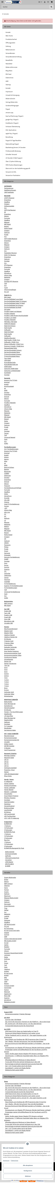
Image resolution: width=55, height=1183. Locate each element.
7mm (6, 678)
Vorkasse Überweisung (13, 126)
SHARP (6, 559)
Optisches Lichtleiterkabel (12, 371)
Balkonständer (9, 852)
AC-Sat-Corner (8, 973)
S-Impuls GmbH (9, 986)
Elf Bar (6, 879)
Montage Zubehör (9, 755)
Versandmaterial (9, 806)
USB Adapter (9, 862)
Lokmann (7, 955)
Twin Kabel (7, 358)
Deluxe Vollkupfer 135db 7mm (14, 344)
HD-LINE (6, 500)
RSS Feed (8, 74)
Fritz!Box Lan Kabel (10, 318)
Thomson (7, 579)
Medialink (7, 277)
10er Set (6, 665)
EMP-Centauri (8, 884)
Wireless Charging (9, 798)
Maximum (7, 896)
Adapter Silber (8, 633)
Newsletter (9, 64)
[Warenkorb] (52, 2)
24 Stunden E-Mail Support (14, 158)
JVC (5, 516)
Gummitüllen (8, 645)
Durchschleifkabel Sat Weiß (12, 307)
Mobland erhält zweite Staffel (14, 1070)
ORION (6, 543)
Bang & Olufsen (9, 467)
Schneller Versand (11, 154)
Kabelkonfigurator (9, 338)
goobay (6, 971)
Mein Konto (9, 36)
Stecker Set (7, 661)
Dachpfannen (8, 706)
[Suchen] (25, 7)
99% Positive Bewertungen (14, 165)
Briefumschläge (9, 808)
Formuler (7, 218)
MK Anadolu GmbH (10, 941)
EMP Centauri (8, 603)
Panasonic (7, 545)
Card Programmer (9, 750)
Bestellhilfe (9, 60)
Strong (6, 565)
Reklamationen (10, 50)
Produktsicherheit (11, 39)
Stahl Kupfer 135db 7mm (12, 340)
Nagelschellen (8, 720)
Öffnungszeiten (10, 43)
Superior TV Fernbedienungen (13, 586)
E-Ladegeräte (8, 781)
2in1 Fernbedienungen (11, 449)
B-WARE (7, 866)
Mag (5, 977)
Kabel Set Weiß (8, 332)
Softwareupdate (9, 206)
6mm (6, 672)
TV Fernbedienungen (10, 588)
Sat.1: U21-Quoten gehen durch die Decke (18, 1066)
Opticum (7, 232)
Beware (6, 469)
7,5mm (6, 686)
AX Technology (8, 928)
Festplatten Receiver (10, 253)
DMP (5, 937)
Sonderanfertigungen (12, 105)
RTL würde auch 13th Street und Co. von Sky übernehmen (23, 1024)
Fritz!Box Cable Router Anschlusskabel (16, 315)
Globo (6, 494)
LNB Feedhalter (9, 192)
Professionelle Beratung (13, 151)
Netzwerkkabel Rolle (10, 348)
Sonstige (6, 261)
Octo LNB (7, 619)
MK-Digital (7, 224)
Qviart (6, 551)
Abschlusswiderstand (10, 629)
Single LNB (7, 611)
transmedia (7, 988)
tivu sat (6, 292)
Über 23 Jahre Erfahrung (13, 161)
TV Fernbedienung (10, 584)
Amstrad (6, 382)
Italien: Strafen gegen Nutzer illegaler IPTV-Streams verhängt (24, 1054)
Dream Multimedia (10, 877)
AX (5, 212)
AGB (7, 81)
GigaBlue (7, 202)
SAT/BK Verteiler (9, 746)
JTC (5, 514)
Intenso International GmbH (13, 939)
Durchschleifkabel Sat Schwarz (13, 305)
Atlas (5, 461)
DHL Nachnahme (11, 130)
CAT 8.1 (6, 766)
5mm (6, 669)
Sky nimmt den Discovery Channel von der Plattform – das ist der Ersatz (27, 1022)
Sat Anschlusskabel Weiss (12, 352)
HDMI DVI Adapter (10, 324)
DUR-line (7, 959)
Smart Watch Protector (11, 796)
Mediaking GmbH (9, 1002)
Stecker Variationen (10, 663)
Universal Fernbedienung (12, 592)
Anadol (6, 384)
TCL (5, 571)
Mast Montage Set (9, 718)
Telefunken (7, 575)
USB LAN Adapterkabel (11, 774)
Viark (5, 439)
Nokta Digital (8, 228)
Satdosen (7, 722)
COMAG (6, 473)
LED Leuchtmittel (9, 814)
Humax (6, 506)
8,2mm (6, 690)
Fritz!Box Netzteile (10, 320)
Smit (5, 961)
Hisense (6, 502)
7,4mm (6, 684)
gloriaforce (7, 1000)
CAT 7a (6, 764)
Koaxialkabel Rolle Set (11, 364)
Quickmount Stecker (10, 657)
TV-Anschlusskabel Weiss (12, 356)
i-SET (5, 508)
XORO (6, 443)
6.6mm (6, 674)
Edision (6, 216)
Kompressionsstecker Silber (12, 655)
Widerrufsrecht (10, 98)
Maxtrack (7, 992)
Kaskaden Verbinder (10, 647)
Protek (6, 234)
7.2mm (6, 680)
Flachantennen (8, 188)
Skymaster (7, 904)
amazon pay (9, 112)
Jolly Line (7, 512)
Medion (6, 526)
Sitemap (8, 84)
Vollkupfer (7, 330)
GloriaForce (7, 496)
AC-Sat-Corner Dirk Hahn (12, 930)
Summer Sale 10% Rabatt (13, 1019)
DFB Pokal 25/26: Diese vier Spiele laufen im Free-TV (21, 1031)
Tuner (6, 287)
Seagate (6, 932)
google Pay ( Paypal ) (12, 119)
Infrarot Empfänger (10, 289)
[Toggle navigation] (2, 1)
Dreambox (7, 200)
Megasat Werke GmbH (11, 898)
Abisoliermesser (9, 736)
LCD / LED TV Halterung (11, 818)
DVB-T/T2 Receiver (10, 255)
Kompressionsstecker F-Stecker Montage (18, 1014)
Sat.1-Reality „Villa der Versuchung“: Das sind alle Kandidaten (24, 1041)
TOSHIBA (7, 582)
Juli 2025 (7, 1017)
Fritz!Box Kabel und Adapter (13, 311)
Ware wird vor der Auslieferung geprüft (18, 168)
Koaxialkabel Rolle (10, 362)
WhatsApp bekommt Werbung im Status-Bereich (20, 1060)
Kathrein (6, 518)
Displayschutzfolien (10, 785)
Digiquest (7, 920)
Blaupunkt (7, 471)
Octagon (6, 204)
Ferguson (7, 486)
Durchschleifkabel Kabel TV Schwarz (15, 301)
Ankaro (6, 457)
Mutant (6, 226)
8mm (6, 688)
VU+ (5, 208)
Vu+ (5, 912)
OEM (5, 981)
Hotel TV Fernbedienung (11, 504)
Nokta (6, 421)
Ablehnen (28, 1176)
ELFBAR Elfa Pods (9, 832)
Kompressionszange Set (11, 740)
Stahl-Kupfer (8, 328)
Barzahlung (9, 137)
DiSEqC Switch (8, 744)
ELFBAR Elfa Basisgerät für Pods (14, 848)
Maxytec (6, 411)
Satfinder (8, 856)
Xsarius (6, 990)
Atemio (6, 459)
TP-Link (6, 926)
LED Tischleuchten (10, 816)
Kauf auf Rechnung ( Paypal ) (14, 116)
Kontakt (8, 32)
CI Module (7, 748)
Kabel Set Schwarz (9, 326)
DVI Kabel (7, 309)
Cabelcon (7, 969)
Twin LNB (7, 613)
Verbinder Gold (9, 692)
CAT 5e (6, 759)
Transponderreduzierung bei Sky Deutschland (19, 1026)
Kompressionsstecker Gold (12, 653)
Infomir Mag (8, 275)
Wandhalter (7, 728)
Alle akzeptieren (28, 1165)
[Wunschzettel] (48, 2)
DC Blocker (7, 639)
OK (5, 539)
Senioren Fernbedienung (12, 557)
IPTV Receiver (8, 265)
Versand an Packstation (13, 175)
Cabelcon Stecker (9, 635)
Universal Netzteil (9, 437)
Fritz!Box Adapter (9, 313)
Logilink (6, 916)
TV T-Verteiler (8, 726)
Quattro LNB (8, 615)
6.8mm (6, 676)
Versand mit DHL (11, 172)
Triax (5, 908)
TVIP (5, 283)
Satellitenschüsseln (10, 190)
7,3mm (6, 682)
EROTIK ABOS (9, 864)
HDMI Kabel (8, 366)
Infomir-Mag (8, 409)
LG (5, 520)
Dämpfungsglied (9, 708)
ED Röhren (7, 812)
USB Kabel (7, 360)
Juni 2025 (7, 1029)
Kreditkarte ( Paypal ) (12, 123)
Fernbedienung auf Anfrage (12, 488)
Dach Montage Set (9, 704)
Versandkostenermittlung (13, 57)
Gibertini (7, 886)
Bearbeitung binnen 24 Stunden (16, 147)
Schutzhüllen (8, 794)
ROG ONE (7, 996)
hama (6, 888)
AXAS (5, 390)
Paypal (8, 109)
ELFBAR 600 (8, 824)
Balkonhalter (8, 702)
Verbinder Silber (9, 694)
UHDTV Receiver (9, 198)
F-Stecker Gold (8, 641)
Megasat (6, 222)
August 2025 (8, 1012)
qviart (6, 429)
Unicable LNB (8, 623)
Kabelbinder (8, 714)
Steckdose (7, 804)
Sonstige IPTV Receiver (11, 281)
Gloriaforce (7, 273)
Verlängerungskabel (10, 768)
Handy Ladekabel (9, 788)
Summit (6, 567)
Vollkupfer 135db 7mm (11, 342)
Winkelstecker (8, 696)
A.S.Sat (6, 943)
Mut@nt (6, 947)
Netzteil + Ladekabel (10, 792)
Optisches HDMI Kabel (11, 368)
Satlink (6, 945)
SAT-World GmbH (9, 924)
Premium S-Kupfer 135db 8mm (14, 346)
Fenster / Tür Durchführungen (13, 712)
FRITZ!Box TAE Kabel (10, 322)
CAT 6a (6, 762)
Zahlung (8, 46)
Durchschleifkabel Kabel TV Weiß (14, 303)
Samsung (7, 553)
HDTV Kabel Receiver (10, 239)
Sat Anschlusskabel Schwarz (13, 350)
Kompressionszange (10, 738)
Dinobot (6, 392)
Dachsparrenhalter (11, 854)
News (6, 1081)
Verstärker (8, 860)
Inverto (6, 892)
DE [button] (39, 2)
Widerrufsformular (11, 67)
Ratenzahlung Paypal (12, 144)
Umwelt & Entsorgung (12, 95)
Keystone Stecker (9, 649)
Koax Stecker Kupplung (11, 651)
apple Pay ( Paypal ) (12, 133)
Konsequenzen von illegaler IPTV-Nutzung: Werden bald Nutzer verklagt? (27, 1047)
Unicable (7, 742)
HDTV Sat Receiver (10, 210)
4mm (6, 667)
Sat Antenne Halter (10, 730)
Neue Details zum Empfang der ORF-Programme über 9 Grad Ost (25, 1039)
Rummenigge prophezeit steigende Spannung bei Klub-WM (23, 1064)
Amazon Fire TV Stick (10, 380)
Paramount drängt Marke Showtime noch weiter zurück (22, 1033)
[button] (44, 2)
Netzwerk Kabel (9, 758)
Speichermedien (9, 802)
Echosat (6, 396)
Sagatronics (7, 994)
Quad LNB (7, 617)
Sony (5, 563)
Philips (6, 547)
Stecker (6, 772)
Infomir (6, 951)
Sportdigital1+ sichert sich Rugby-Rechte (17, 1068)
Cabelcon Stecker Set (10, 637)
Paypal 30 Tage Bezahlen (13, 140)
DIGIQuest (7, 475)
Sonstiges (7, 724)
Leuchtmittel (8, 810)
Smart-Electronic (9, 906)
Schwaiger (7, 555)
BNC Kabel (7, 297)
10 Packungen (8, 828)
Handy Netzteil (8, 790)
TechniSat (7, 573)
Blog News (9, 71)
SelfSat (6, 910)
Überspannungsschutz (12, 858)
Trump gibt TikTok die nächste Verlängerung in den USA (22, 1062)
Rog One (7, 840)
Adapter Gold (8, 631)
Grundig (6, 498)
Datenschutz (9, 78)
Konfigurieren (28, 1171)
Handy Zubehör (9, 783)
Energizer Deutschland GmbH (13, 953)
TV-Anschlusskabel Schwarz (12, 354)
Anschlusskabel (9, 386)
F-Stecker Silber (9, 643)
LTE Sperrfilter (8, 716)
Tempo (6, 433)
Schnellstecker (8, 659)
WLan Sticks (8, 776)
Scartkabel (7, 373)
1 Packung (7, 826)
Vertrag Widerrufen (12, 102)
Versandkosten (10, 53)
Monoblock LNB (9, 621)
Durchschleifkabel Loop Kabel (13, 299)
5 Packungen (8, 830)
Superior (7, 569)
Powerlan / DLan (9, 770)
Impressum (9, 91)
